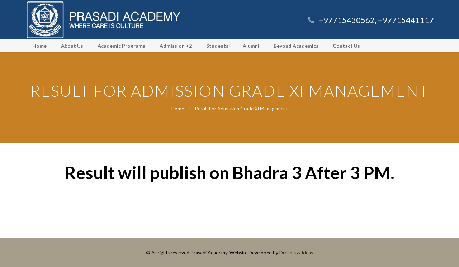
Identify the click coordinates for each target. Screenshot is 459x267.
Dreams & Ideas (296, 253)
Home (177, 108)
